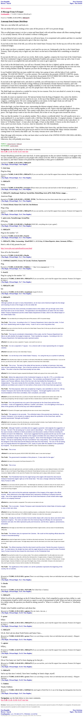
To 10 (21, 613)
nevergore (27, 188)
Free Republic (5, 1)
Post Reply (5, 164)
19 (1, 676)
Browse (3, 3)
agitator (27, 611)
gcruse (27, 576)
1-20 (5, 151)
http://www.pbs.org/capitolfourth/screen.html (16, 248)
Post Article (78, 3)
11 (1, 292)
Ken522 (26, 236)
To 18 (21, 680)
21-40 (10, 151)
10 (1, 278)
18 (1, 663)
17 (1, 650)
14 (1, 611)
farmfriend (28, 292)
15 (1, 623)
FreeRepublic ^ (5, 14)
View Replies (23, 164)
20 (1, 690)
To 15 (21, 639)
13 (1, 590)
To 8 (20, 591)
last (27, 151)
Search (9, 3)
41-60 (15, 151)
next (23, 151)
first (2, 151)
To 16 (21, 667)
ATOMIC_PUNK (29, 199)
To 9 (20, 693)
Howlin (26, 255)
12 (1, 576)
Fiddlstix (27, 267)
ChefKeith (27, 224)
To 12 (21, 626)
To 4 (20, 214)
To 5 (20, 226)
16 (1, 636)
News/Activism (77, 1)
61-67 (20, 151)
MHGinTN (27, 163)
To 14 (21, 653)
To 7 (20, 282)
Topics (72, 3)
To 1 (20, 178)
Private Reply (14, 164)
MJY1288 (28, 590)
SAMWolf (27, 690)
